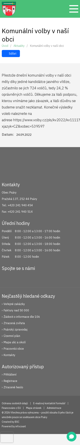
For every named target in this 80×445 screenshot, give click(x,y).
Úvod (5, 45)
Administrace (54, 408)
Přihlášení (10, 374)
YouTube (30, 277)
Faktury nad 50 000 (16, 310)
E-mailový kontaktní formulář (49, 403)
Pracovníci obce (14, 348)
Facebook (6, 277)
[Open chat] (71, 436)
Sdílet (12, 53)
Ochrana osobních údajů (15, 403)
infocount (20, 426)
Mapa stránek (33, 408)
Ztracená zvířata (14, 323)
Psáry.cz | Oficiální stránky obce (9, 9)
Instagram (18, 277)
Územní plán (12, 336)
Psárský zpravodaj (15, 329)
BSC (17, 421)
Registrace (10, 381)
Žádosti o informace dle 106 (22, 316)
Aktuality (19, 45)
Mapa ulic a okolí (15, 342)
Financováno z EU (11, 408)
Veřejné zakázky (14, 304)
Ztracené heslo (13, 387)
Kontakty (9, 355)
